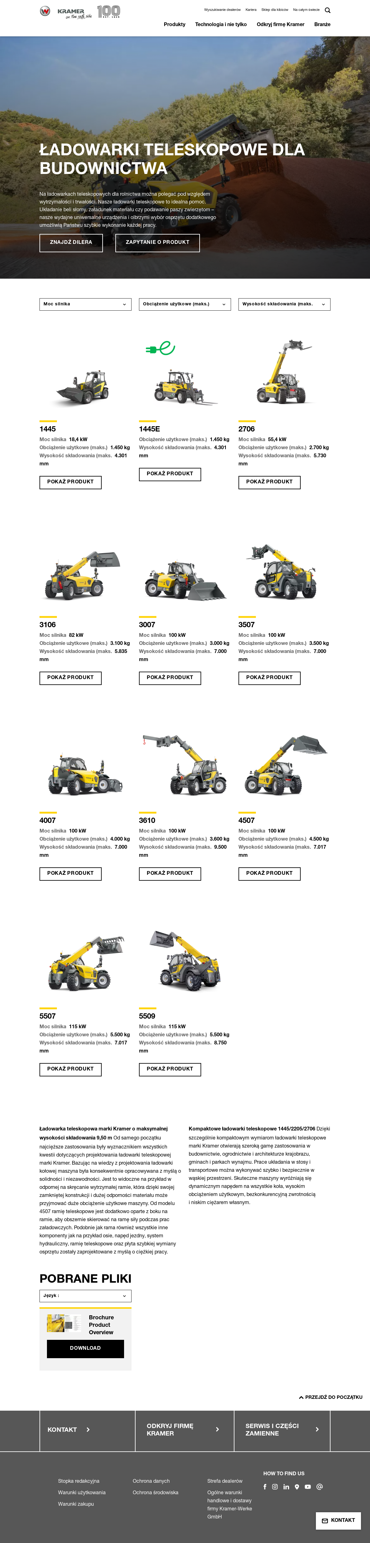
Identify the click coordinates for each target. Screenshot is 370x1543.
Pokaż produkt (70, 482)
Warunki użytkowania (82, 1492)
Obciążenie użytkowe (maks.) (176, 304)
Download (85, 1348)
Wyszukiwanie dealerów (222, 9)
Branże (322, 25)
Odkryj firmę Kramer (280, 25)
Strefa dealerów (225, 1481)
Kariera (251, 9)
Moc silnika (57, 304)
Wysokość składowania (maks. (278, 304)
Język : (51, 1296)
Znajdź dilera (71, 242)
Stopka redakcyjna (78, 1481)
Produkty (174, 25)
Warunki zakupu (76, 1504)
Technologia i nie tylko (221, 25)
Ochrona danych (151, 1481)
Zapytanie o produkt (157, 242)
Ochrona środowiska (155, 1492)
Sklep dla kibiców (274, 9)
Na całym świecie (306, 9)
